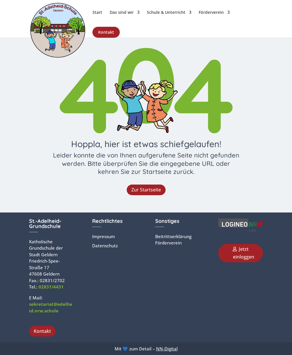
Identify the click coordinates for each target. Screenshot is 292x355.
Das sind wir (122, 12)
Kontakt (106, 32)
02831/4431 (51, 287)
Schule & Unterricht (166, 12)
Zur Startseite (146, 190)
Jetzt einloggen (243, 253)
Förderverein (211, 12)
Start (97, 12)
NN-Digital (167, 349)
